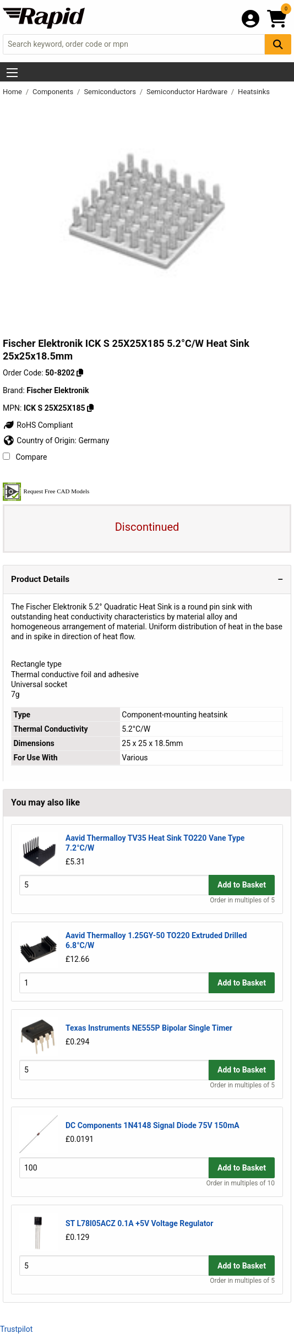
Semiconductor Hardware (187, 92)
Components (53, 92)
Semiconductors (111, 92)
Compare (25, 457)
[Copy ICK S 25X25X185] (90, 408)
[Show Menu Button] (12, 72)
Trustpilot (16, 1329)
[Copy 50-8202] (80, 373)
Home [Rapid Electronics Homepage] (13, 92)
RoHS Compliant (38, 425)
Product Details (40, 579)
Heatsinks (254, 92)
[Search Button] (278, 44)
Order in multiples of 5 (242, 900)
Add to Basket (241, 884)
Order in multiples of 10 (240, 1183)
